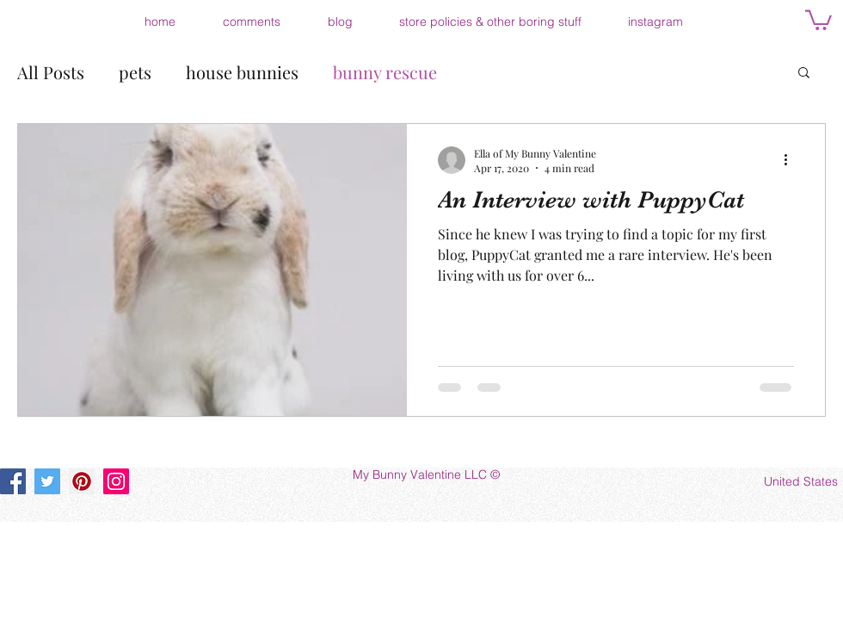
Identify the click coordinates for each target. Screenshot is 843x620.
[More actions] (791, 160)
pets (135, 72)
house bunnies (242, 72)
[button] (818, 19)
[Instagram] (116, 481)
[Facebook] (13, 481)
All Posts (50, 72)
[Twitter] (47, 481)
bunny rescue (385, 72)
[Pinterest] (82, 481)
